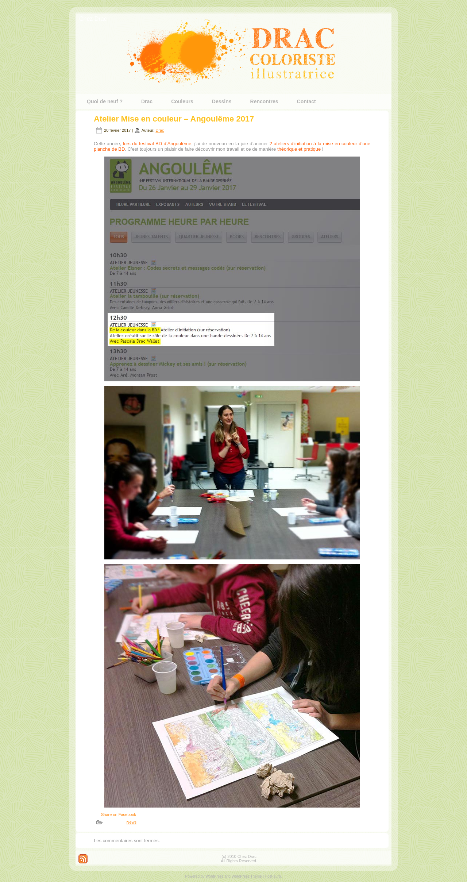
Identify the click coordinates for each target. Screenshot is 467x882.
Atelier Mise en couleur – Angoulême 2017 (174, 118)
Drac (159, 130)
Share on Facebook (118, 814)
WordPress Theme (247, 876)
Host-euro (273, 876)
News (132, 822)
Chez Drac (93, 19)
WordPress (214, 876)
